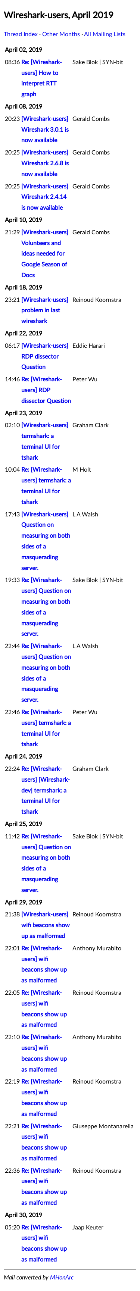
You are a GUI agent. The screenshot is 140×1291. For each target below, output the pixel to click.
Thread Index (21, 34)
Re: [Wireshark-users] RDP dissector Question (46, 390)
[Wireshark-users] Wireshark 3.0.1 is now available (45, 130)
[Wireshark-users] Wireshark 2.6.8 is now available (45, 163)
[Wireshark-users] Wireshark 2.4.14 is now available (44, 197)
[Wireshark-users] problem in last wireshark (44, 311)
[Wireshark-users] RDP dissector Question (44, 357)
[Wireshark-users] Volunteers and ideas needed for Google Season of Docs (44, 253)
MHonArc (62, 1278)
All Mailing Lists (104, 34)
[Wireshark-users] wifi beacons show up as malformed (45, 925)
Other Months (61, 34)
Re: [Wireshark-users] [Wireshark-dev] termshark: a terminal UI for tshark (45, 790)
